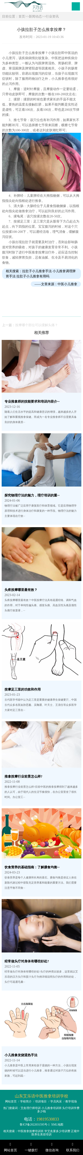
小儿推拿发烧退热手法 (21, 1055)
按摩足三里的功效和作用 (23, 689)
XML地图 (57, 1124)
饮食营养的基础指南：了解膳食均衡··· (32, 867)
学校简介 (26, 1101)
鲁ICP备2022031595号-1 (35, 1124)
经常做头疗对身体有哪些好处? (27, 961)
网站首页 (11, 1101)
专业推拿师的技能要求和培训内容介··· (32, 401)
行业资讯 (52, 16)
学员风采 (56, 1101)
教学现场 (71, 1101)
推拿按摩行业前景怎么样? (23, 776)
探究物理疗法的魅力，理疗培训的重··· (32, 495)
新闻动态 (35, 16)
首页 (21, 16)
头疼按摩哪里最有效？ (21, 590)
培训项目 (41, 1101)
